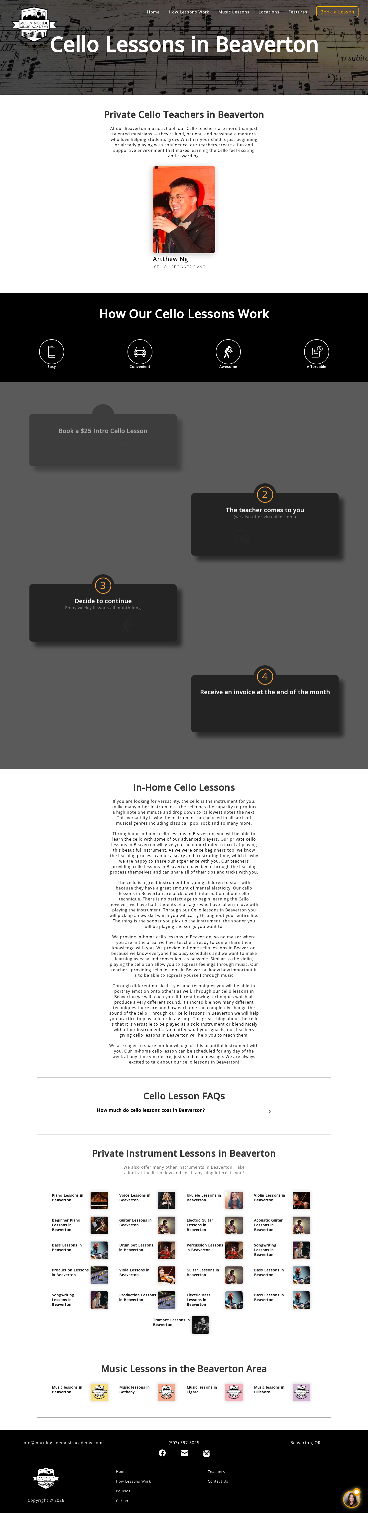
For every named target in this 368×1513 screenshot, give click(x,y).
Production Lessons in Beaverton (70, 1272)
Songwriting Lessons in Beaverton (265, 1250)
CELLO (160, 267)
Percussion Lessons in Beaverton (205, 1247)
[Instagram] (206, 1453)
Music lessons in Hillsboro (269, 1389)
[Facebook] (162, 1453)
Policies (123, 1491)
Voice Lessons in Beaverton (134, 1197)
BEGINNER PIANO (188, 267)
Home (121, 1471)
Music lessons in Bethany (134, 1389)
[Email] (184, 1453)
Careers (123, 1500)
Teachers (216, 1471)
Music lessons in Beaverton (67, 1389)
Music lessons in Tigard (202, 1389)
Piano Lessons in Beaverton (67, 1197)
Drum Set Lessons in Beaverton (136, 1247)
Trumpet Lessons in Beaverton (171, 1322)
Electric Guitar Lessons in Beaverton (200, 1225)
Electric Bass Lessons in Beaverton (199, 1300)
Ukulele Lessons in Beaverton (204, 1197)
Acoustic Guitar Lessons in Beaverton (268, 1225)
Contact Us (218, 1481)
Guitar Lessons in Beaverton (135, 1222)
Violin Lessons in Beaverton (269, 1197)
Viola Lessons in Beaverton (134, 1272)
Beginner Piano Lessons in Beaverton (66, 1225)
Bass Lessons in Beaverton (67, 1247)
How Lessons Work (133, 1481)
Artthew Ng (170, 259)
